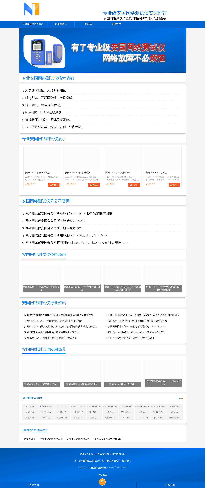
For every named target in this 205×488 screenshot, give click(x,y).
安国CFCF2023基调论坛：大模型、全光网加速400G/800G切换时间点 (143, 315)
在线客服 (170, 484)
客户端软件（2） (46, 406)
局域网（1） (78, 418)
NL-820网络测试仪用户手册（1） (94, 406)
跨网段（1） (30, 418)
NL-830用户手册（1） (143, 406)
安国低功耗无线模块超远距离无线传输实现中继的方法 (51, 332)
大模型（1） (110, 412)
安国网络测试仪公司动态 (44, 254)
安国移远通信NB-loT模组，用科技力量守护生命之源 (50, 338)
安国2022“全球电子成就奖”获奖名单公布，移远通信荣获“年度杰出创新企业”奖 (61, 326)
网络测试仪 (60, 24)
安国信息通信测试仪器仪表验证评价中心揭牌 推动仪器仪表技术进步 (58, 315)
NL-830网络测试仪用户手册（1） (110, 406)
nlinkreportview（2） (78, 406)
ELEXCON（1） (143, 418)
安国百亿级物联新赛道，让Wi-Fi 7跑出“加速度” (131, 338)
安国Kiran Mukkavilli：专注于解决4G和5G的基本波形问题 (53, 321)
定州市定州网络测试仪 (78, 439)
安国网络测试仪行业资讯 (44, 303)
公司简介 (88, 24)
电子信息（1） (110, 418)
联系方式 (116, 24)
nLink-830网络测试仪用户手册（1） (127, 406)
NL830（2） (62, 406)
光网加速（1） (126, 412)
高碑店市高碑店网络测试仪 (107, 439)
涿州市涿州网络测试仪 (51, 439)
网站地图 (102, 474)
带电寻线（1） (174, 406)
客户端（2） (30, 406)
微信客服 (34, 484)
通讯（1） (175, 412)
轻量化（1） (62, 412)
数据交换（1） (158, 412)
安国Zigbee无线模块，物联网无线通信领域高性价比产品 (136, 332)
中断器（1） (46, 418)
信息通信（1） (94, 412)
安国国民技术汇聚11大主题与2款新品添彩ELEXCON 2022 (136, 326)
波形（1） (94, 418)
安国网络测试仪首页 (33, 24)
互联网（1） (30, 412)
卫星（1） (142, 412)
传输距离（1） (62, 418)
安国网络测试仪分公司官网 (46, 201)
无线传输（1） (174, 418)
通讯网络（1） (46, 412)
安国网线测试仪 (99, 467)
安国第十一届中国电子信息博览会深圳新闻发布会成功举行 (137, 321)
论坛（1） (126, 418)
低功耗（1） (158, 418)
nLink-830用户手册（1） (159, 406)
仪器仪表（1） (78, 412)
